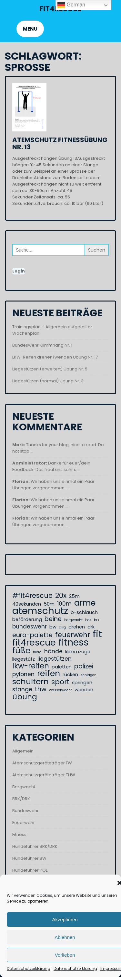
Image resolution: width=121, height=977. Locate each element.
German (71, 5)
